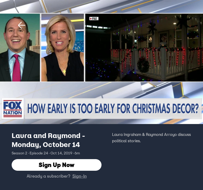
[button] (21, 25)
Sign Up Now (57, 164)
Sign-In (79, 176)
